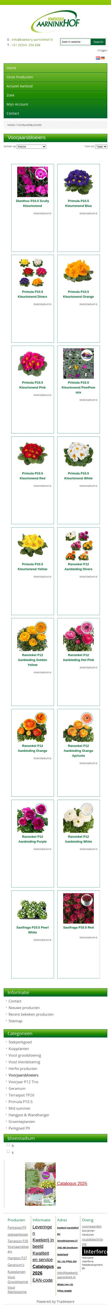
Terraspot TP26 (21, 1094)
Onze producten (20, 77)
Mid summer (19, 1108)
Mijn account (17, 104)
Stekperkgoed (20, 1041)
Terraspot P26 (18, 1241)
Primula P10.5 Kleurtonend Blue (78, 203)
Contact (13, 113)
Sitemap (15, 1020)
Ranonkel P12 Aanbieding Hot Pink (78, 657)
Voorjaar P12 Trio (23, 1081)
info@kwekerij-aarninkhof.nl (67, 1275)
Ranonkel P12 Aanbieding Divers (78, 566)
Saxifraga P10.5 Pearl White (32, 930)
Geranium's (16, 1265)
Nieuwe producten (24, 1007)
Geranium (17, 1088)
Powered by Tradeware (55, 1301)
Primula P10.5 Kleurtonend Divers (32, 294)
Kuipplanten (19, 1048)
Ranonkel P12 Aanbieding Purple (32, 839)
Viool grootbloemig (25, 1055)
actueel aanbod (20, 86)
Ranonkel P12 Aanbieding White (78, 839)
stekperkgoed (18, 1234)
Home (11, 68)
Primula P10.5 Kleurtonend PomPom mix (78, 387)
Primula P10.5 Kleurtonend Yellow (32, 566)
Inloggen (102, 50)
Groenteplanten (22, 1121)
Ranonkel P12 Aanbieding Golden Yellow (32, 660)
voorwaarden (92, 1226)
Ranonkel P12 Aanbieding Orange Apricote (78, 750)
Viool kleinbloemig (24, 1061)
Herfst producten (23, 1068)
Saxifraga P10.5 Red (78, 927)
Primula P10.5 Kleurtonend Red (32, 476)
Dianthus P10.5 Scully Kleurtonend (32, 203)
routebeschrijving (92, 1241)
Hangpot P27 (17, 1258)
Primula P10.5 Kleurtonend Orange (78, 294)
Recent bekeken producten (31, 1014)
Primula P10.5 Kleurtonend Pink (32, 385)
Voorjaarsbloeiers (23, 1075)
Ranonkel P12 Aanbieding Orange (32, 748)
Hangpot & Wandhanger (29, 1114)
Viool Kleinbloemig (17, 1289)
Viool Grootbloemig (18, 1279)
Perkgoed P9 (19, 1128)
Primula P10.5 (21, 1101)
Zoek (10, 95)
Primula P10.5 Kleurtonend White (78, 476)
